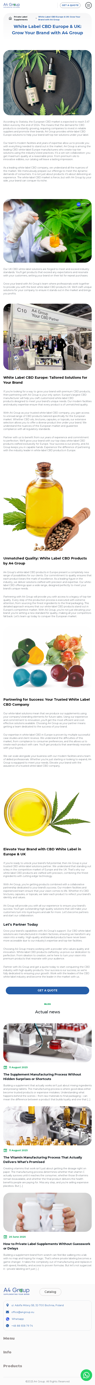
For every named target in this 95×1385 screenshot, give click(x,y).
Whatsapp (18, 1318)
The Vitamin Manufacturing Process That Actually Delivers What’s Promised (42, 1160)
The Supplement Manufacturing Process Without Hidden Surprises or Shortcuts (42, 1077)
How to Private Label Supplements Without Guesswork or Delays (46, 1246)
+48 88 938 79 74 (22, 1325)
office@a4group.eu (22, 1312)
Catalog (50, 1292)
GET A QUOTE (70, 5)
